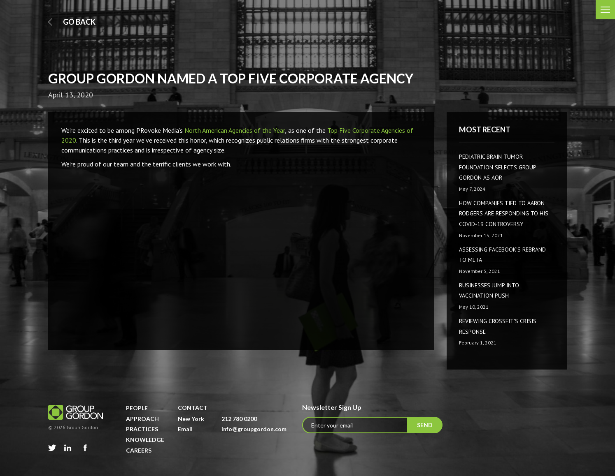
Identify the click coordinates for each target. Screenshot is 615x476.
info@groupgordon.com (254, 428)
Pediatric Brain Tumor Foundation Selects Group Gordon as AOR (497, 167)
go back (72, 21)
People (137, 407)
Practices (142, 428)
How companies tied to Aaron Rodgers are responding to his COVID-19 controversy (503, 213)
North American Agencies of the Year (234, 130)
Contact (192, 407)
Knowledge (145, 439)
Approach (142, 418)
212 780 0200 (239, 418)
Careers (138, 450)
